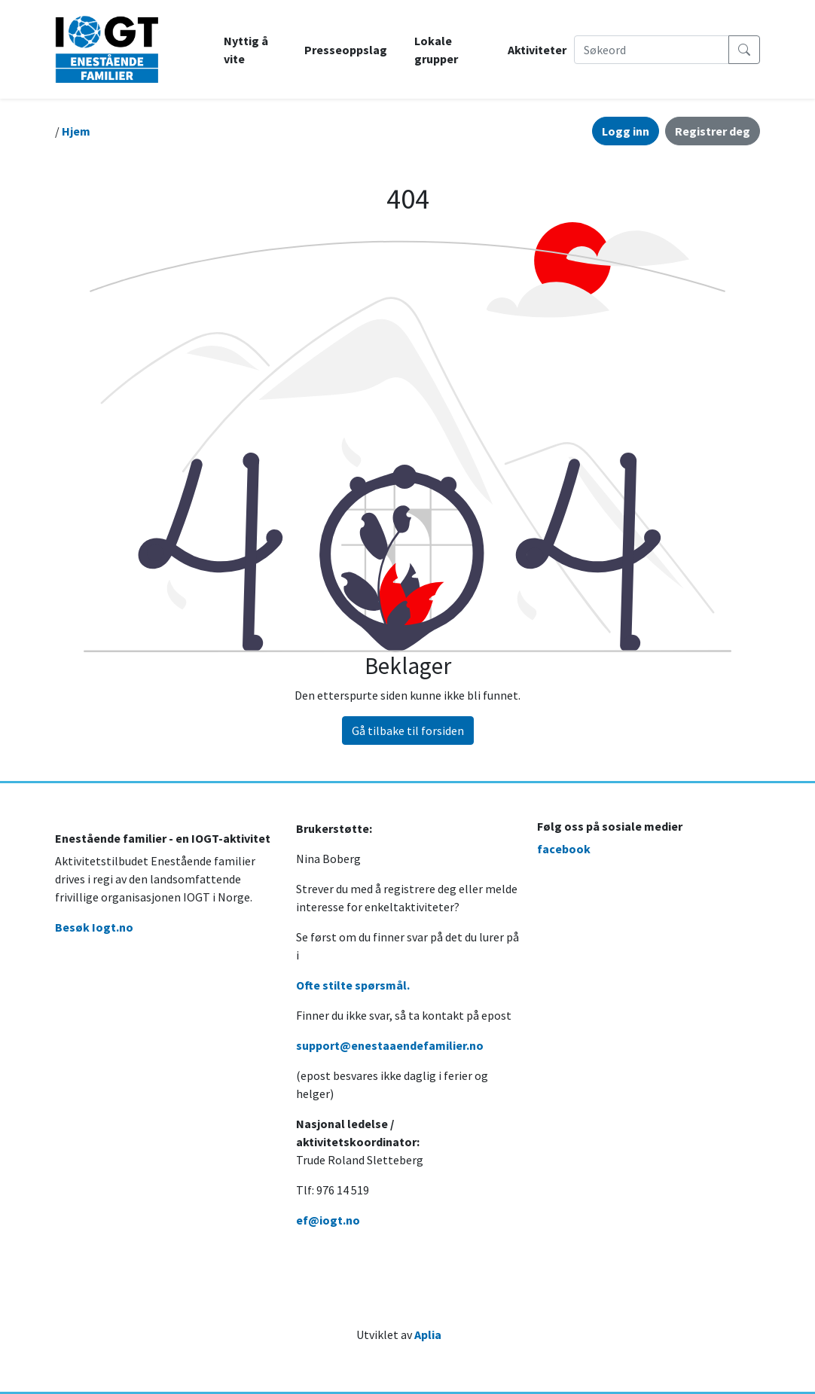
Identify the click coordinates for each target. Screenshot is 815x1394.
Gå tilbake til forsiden (408, 730)
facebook (564, 848)
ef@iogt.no (328, 1220)
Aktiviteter (537, 49)
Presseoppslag (345, 49)
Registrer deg (712, 131)
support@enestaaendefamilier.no (390, 1045)
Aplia (427, 1334)
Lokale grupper (436, 49)
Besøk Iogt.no (94, 927)
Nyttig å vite (246, 49)
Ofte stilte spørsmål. (353, 985)
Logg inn (625, 131)
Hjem (76, 131)
